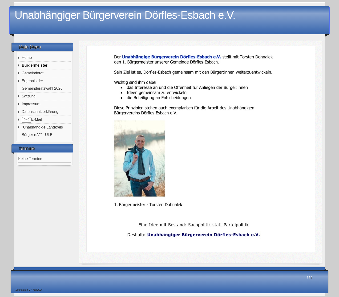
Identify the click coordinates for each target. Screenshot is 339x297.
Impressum (31, 104)
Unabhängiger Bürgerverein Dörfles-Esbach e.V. (125, 15)
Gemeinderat (33, 73)
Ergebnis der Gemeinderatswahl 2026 (42, 84)
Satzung (29, 96)
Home (27, 58)
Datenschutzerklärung (40, 112)
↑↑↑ (309, 277)
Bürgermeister (34, 65)
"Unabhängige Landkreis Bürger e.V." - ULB (42, 131)
